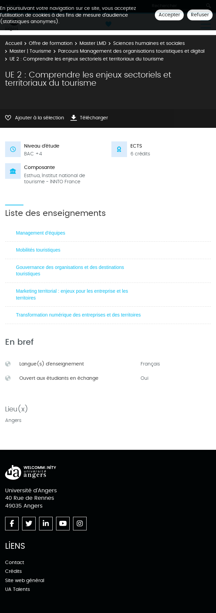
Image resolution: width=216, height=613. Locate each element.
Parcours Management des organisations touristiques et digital (131, 51)
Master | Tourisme (30, 51)
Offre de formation (51, 43)
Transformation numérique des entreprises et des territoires (78, 315)
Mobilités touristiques (38, 250)
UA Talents (17, 589)
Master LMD (92, 43)
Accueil (13, 43)
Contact (14, 562)
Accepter (169, 14)
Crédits (13, 571)
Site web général (24, 580)
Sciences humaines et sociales (149, 43)
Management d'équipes (40, 233)
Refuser (200, 14)
